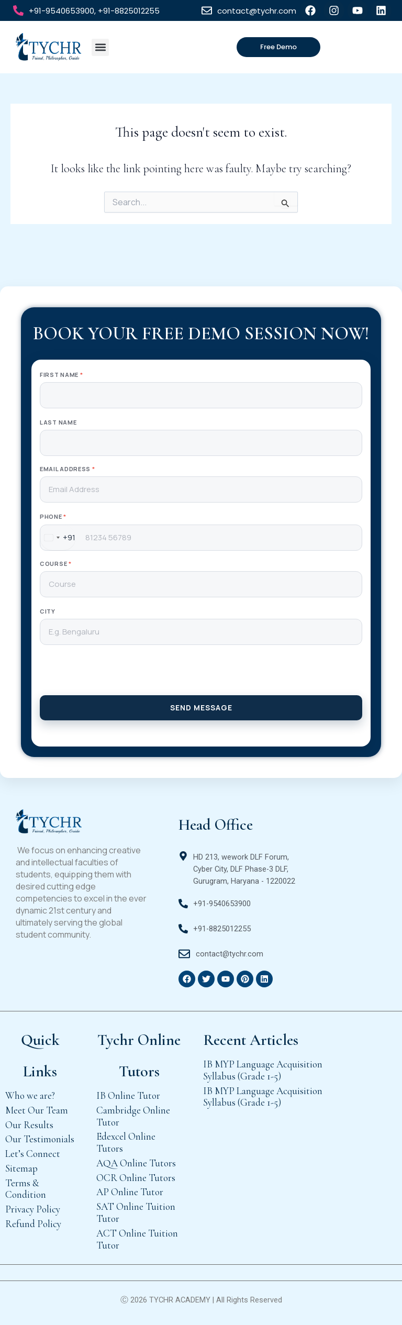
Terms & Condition (25, 1189)
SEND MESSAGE (201, 707)
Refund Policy (33, 1224)
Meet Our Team (36, 1110)
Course (56, 563)
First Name (61, 374)
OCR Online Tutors (135, 1178)
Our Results (29, 1125)
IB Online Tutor (128, 1095)
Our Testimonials (39, 1139)
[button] (100, 47)
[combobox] (57, 537)
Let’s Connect (32, 1154)
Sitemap (21, 1168)
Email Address (67, 468)
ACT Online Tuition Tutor (137, 1239)
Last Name (58, 422)
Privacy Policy (32, 1209)
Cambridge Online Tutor (133, 1116)
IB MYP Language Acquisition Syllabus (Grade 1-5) (262, 1070)
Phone (53, 516)
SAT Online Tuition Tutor (135, 1212)
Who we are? (30, 1095)
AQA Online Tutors (136, 1163)
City (47, 611)
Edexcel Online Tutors (125, 1142)
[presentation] (201, 674)
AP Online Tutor (129, 1192)
